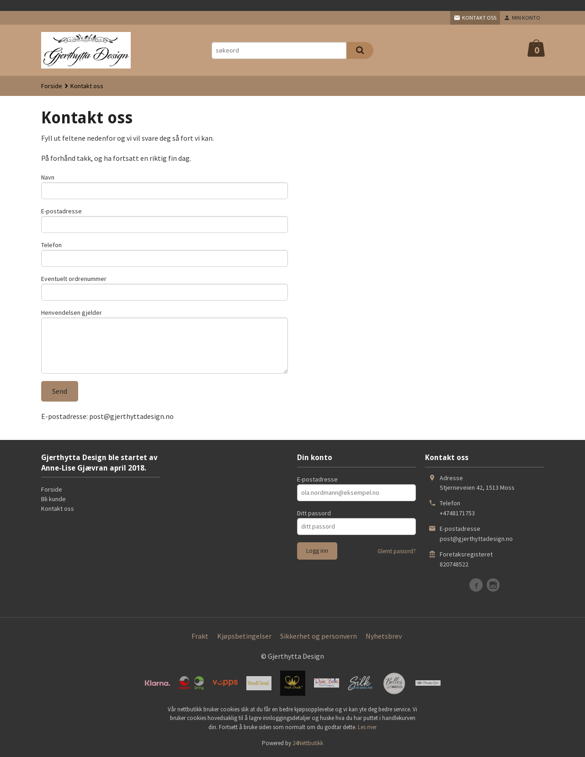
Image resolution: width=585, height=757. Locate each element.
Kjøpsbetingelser (244, 636)
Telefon (51, 245)
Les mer (367, 727)
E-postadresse (61, 211)
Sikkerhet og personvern (318, 636)
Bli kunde (53, 499)
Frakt (199, 636)
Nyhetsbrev (384, 636)
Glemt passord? (397, 551)
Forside (51, 86)
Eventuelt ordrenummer (73, 279)
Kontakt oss (57, 508)
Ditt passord (314, 513)
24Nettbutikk (307, 743)
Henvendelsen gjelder (71, 312)
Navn (47, 177)
